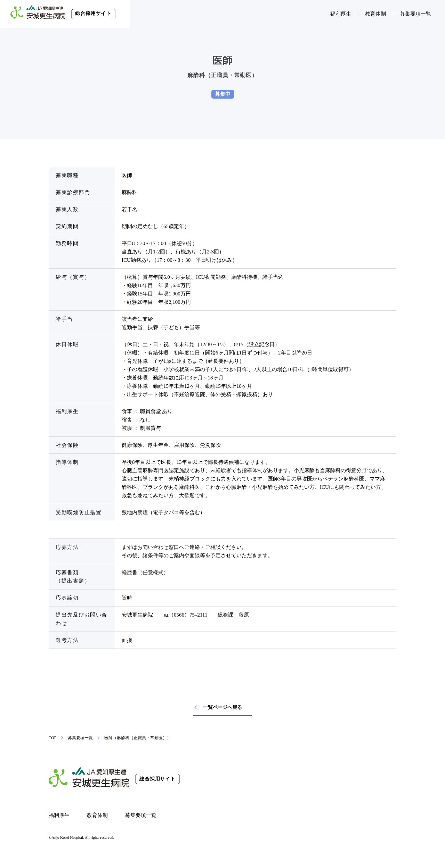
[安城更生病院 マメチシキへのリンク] (301, 806)
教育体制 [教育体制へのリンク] (375, 14)
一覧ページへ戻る (217, 707)
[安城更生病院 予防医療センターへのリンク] (237, 806)
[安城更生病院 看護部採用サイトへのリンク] (237, 778)
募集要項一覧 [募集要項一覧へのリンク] (415, 14)
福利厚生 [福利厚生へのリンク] (340, 14)
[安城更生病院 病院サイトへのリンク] (365, 778)
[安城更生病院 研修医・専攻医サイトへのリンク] (301, 778)
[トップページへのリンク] (115, 779)
